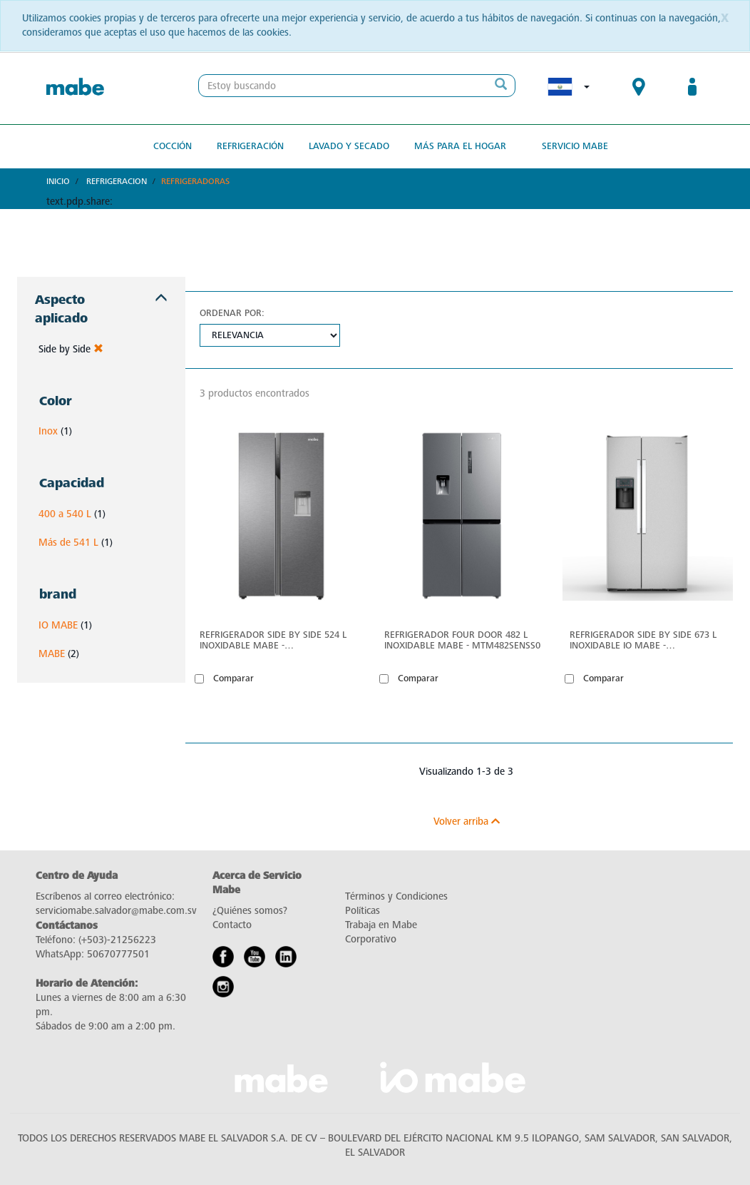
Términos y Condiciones (396, 896)
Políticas (362, 910)
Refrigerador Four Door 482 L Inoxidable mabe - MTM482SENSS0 (462, 640)
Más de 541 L (68, 542)
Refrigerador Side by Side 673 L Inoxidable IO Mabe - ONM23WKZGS (643, 640)
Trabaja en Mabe (381, 925)
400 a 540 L (64, 514)
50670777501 (118, 954)
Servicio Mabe (575, 146)
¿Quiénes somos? (249, 910)
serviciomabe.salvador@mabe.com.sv (116, 910)
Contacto (232, 925)
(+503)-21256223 (117, 940)
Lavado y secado (349, 146)
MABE (51, 654)
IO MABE (58, 625)
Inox (48, 431)
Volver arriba (466, 821)
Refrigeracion (116, 181)
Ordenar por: (232, 312)
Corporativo (370, 939)
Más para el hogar (460, 146)
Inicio (58, 181)
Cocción (172, 146)
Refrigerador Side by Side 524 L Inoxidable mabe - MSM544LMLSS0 (273, 640)
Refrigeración (250, 146)
